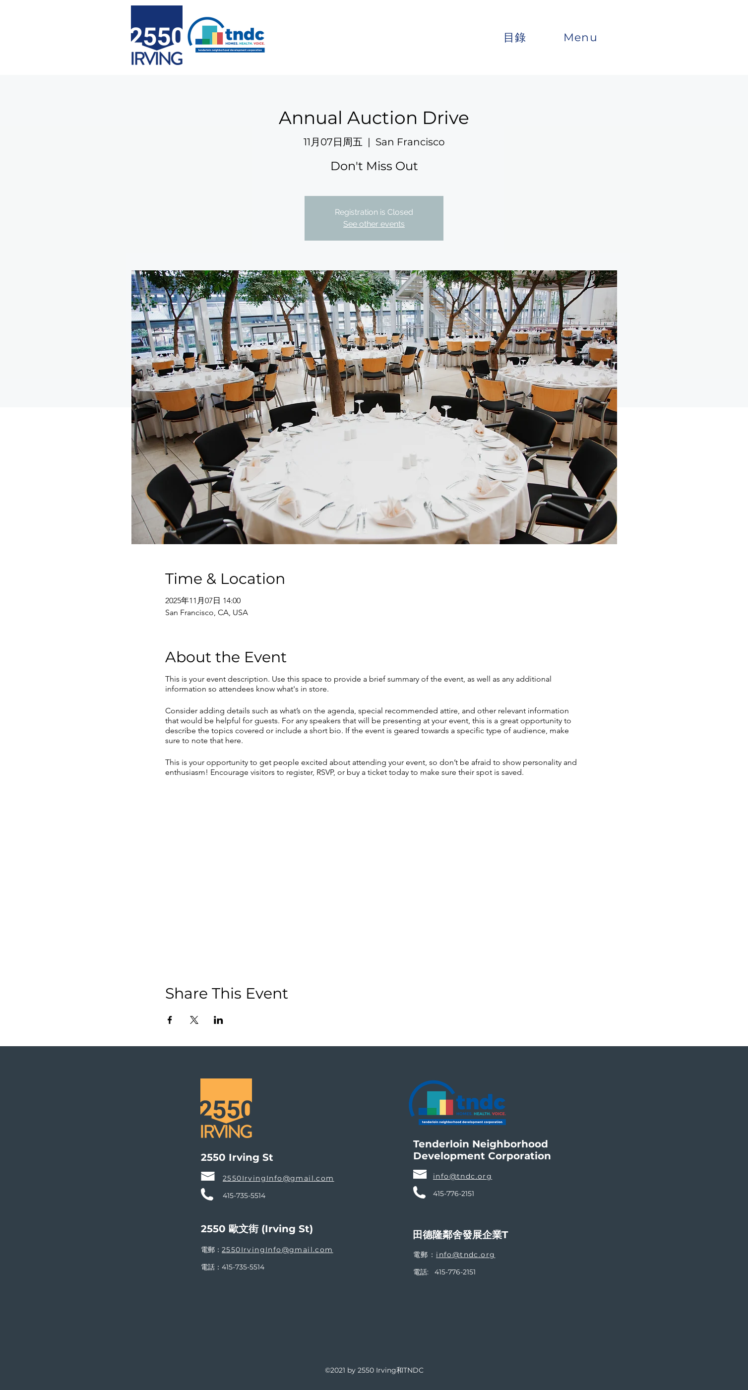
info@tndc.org (465, 1254)
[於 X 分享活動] (194, 1020)
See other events (374, 224)
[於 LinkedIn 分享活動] (218, 1020)
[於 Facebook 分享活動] (170, 1020)
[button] (515, 37)
